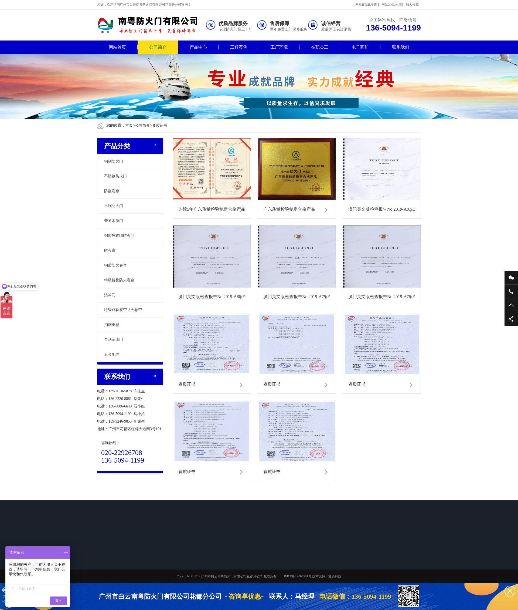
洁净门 (109, 295)
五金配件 (111, 354)
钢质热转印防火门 (119, 236)
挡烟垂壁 (111, 325)
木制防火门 (113, 206)
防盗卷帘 (111, 191)
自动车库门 (113, 340)
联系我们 (400, 47)
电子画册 (360, 47)
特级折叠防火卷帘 (119, 280)
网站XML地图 (391, 4)
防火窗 (109, 250)
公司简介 (157, 47)
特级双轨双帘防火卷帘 (123, 310)
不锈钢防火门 (115, 176)
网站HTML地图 (366, 4)
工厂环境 (279, 47)
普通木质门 (113, 221)
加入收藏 (412, 4)
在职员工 (319, 47)
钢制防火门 (113, 161)
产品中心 (198, 47)
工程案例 (238, 47)
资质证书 (159, 125)
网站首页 (117, 47)
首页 (130, 125)
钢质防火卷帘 (115, 265)
